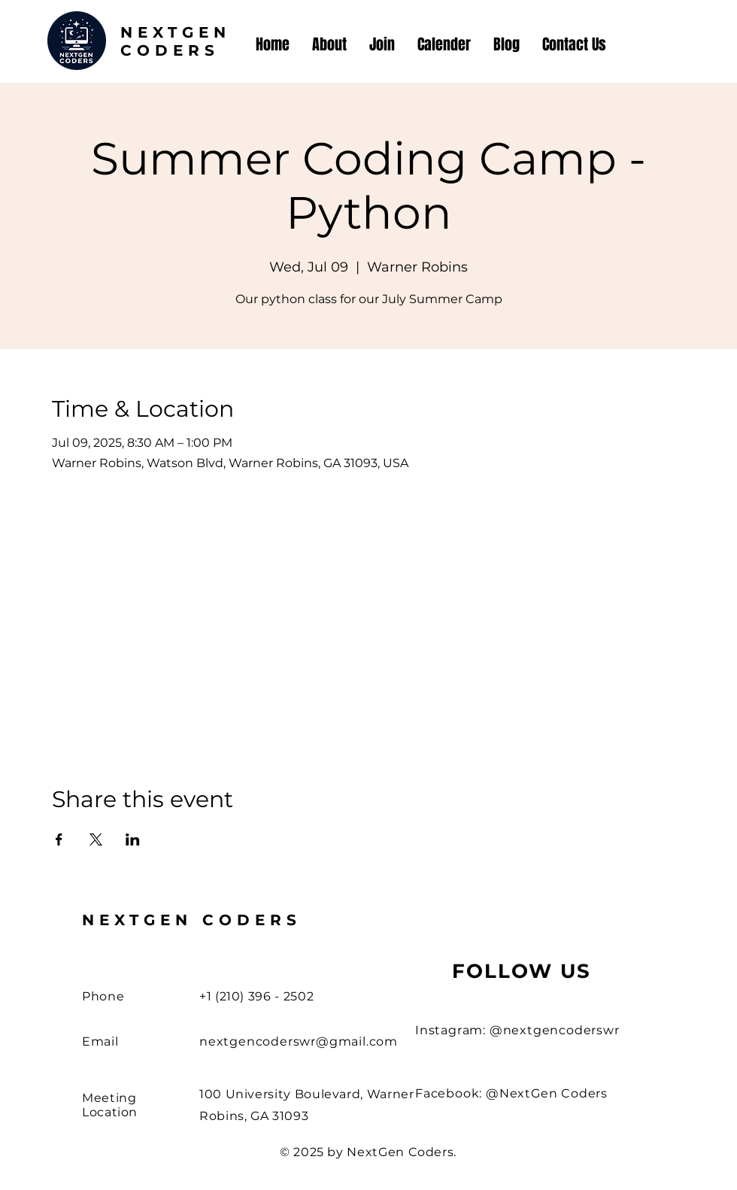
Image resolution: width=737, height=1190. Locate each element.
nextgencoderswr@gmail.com (298, 1041)
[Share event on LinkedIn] (133, 839)
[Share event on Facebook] (59, 839)
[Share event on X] (96, 839)
